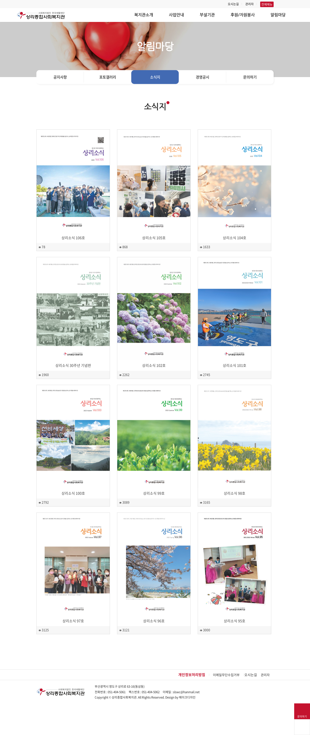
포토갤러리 (107, 77)
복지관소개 (143, 15)
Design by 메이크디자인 (180, 697)
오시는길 (233, 4)
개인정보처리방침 (191, 674)
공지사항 (60, 77)
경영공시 (202, 77)
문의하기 (250, 77)
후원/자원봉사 (243, 15)
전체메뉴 (266, 4)
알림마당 (277, 15)
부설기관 (207, 15)
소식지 (155, 77)
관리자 (249, 4)
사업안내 (176, 15)
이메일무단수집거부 (226, 674)
